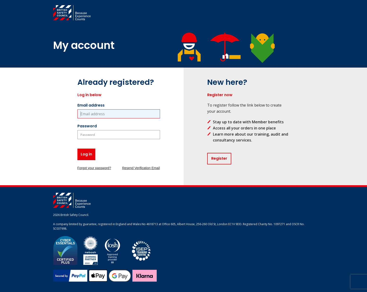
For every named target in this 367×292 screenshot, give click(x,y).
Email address (91, 105)
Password (87, 126)
